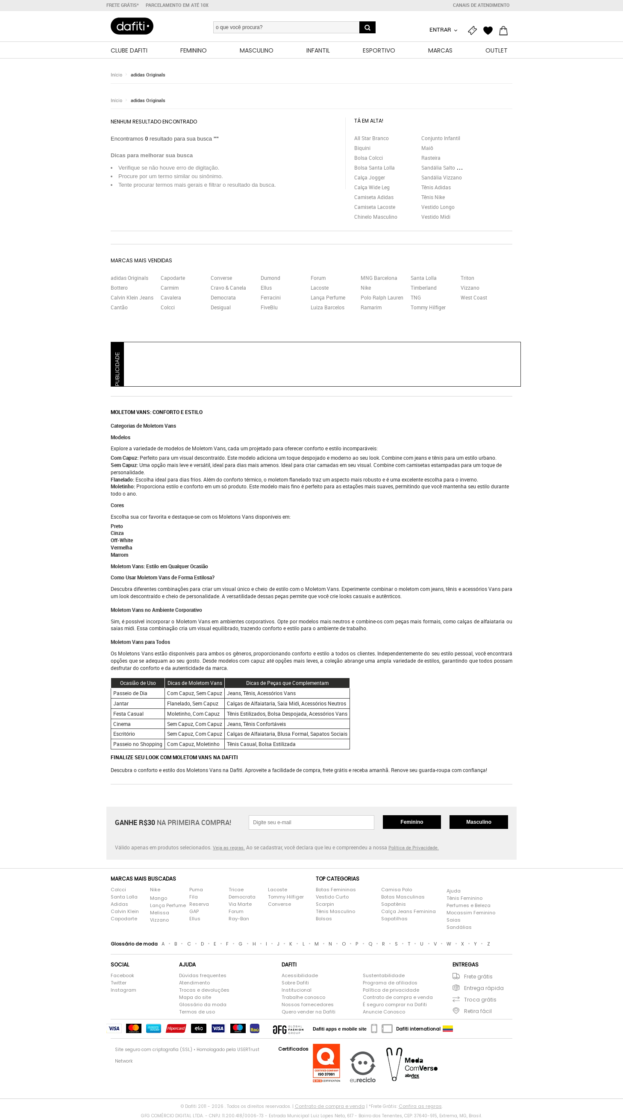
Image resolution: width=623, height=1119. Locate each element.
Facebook (122, 975)
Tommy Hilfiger (428, 307)
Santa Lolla (424, 277)
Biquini (362, 147)
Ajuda (454, 891)
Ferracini (271, 297)
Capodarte (173, 277)
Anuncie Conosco (384, 1012)
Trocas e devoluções (204, 990)
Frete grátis (478, 976)
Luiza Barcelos (327, 307)
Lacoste (320, 287)
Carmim (170, 287)
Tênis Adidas (436, 187)
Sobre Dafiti (295, 983)
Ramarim (371, 307)
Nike (366, 287)
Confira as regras (420, 1106)
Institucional (297, 990)
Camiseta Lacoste (374, 206)
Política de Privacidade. (413, 847)
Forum (318, 277)
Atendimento (194, 983)
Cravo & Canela (228, 287)
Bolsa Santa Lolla (374, 167)
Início (116, 74)
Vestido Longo (438, 206)
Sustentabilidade (384, 975)
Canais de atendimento (481, 5)
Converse (221, 277)
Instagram (123, 990)
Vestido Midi (435, 216)
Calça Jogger (369, 177)
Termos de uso (197, 1012)
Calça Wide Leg (372, 187)
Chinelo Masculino (375, 216)
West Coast (474, 297)
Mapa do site (195, 997)
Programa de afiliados (390, 983)
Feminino (411, 822)
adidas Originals (148, 74)
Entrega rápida (484, 988)
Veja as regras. (229, 847)
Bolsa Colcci (368, 157)
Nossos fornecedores (308, 1004)
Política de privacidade (391, 990)
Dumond (270, 277)
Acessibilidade (300, 975)
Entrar (441, 29)
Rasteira (431, 157)
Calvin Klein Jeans (132, 297)
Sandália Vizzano (441, 177)
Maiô (427, 147)
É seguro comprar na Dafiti (395, 1004)
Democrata (223, 297)
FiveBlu (269, 307)
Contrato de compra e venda (398, 997)
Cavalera (171, 297)
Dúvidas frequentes (202, 975)
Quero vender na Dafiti (308, 1012)
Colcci (168, 307)
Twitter (118, 983)
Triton (467, 277)
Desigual (221, 307)
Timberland (424, 287)
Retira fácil (478, 1011)
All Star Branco (371, 138)
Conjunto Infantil (440, 138)
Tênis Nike (433, 197)
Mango (158, 898)
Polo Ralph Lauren (382, 297)
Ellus (266, 287)
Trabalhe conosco (303, 997)
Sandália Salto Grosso (447, 167)
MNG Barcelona (379, 277)
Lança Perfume (328, 297)
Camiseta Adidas (374, 197)
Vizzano (470, 287)
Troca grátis (480, 999)
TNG (416, 297)
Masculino (478, 822)
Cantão (119, 307)
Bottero (119, 287)
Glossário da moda (202, 1004)
